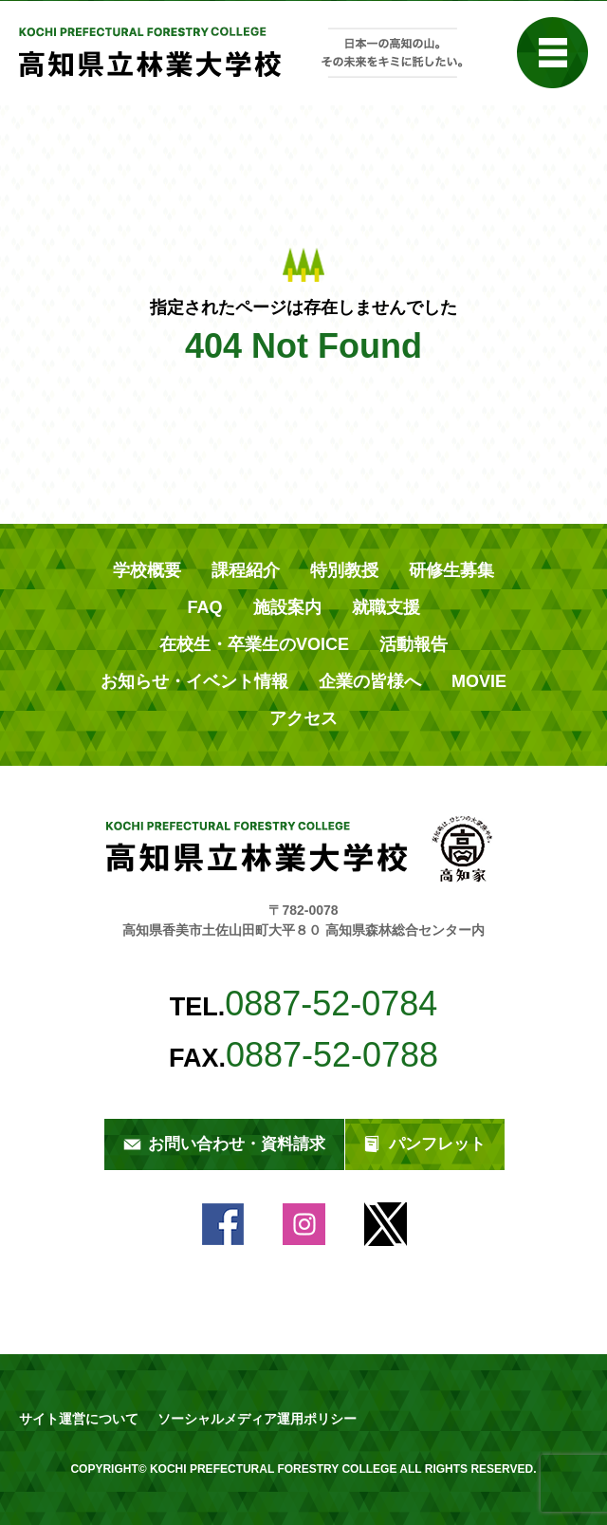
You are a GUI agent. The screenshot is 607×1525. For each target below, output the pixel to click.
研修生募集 (451, 570)
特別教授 (344, 570)
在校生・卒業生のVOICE (254, 644)
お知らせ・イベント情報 (194, 681)
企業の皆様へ (370, 681)
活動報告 (413, 644)
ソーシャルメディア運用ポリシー (257, 1418)
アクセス (303, 718)
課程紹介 (246, 570)
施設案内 (287, 607)
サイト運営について (78, 1418)
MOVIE (478, 681)
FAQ (204, 607)
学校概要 (147, 570)
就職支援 (386, 607)
